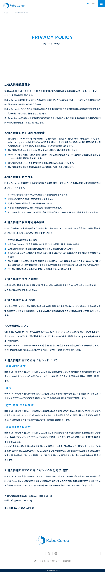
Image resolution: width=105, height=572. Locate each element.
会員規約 (67, 560)
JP (88, 4)
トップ (6, 13)
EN (93, 4)
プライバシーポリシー (49, 560)
